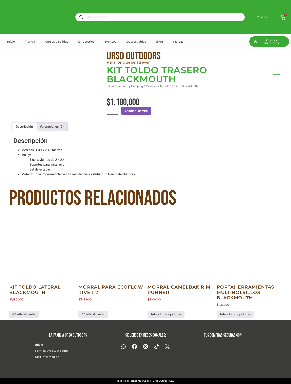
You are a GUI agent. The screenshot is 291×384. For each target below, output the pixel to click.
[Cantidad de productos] (112, 111)
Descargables (136, 41)
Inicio (11, 41)
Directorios (86, 41)
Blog (159, 41)
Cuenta (262, 17)
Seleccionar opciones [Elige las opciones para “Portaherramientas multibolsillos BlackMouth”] (235, 314)
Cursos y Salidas (56, 41)
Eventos (110, 41)
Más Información (47, 357)
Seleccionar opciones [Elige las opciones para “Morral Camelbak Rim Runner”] (166, 314)
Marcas (178, 41)
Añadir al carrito (136, 111)
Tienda (30, 41)
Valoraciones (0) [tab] (52, 127)
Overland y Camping (130, 86)
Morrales (151, 86)
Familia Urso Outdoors (51, 351)
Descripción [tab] (24, 127)
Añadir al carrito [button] (24, 314)
